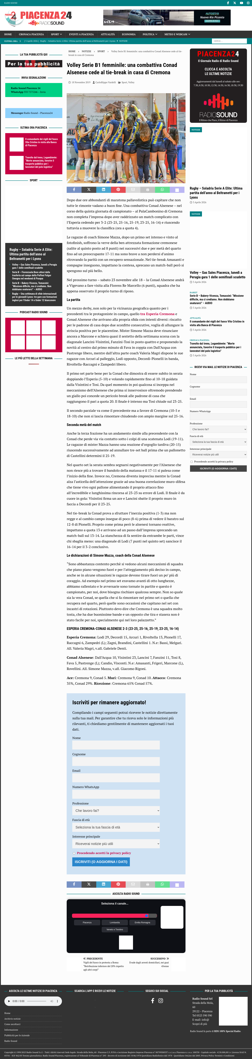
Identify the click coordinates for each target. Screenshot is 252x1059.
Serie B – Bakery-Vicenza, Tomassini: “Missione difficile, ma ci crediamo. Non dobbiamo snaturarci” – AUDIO (31, 286)
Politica (148, 34)
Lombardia (115, 922)
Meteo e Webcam (175, 34)
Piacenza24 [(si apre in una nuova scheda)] (46, 113)
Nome (76, 738)
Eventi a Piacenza (81, 34)
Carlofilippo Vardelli (106, 82)
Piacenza (87, 922)
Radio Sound (10, 3)
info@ (205, 1019)
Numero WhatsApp (85, 787)
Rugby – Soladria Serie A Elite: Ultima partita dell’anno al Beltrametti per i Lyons (31, 254)
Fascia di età (81, 820)
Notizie (86, 51)
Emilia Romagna (142, 922)
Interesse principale (86, 836)
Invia (43, 92)
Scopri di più (199, 1024)
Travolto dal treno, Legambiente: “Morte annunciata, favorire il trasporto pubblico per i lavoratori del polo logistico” (215, 347)
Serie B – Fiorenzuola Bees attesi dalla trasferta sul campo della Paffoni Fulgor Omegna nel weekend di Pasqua (31, 275)
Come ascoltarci (12, 1024)
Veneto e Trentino (115, 929)
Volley (131, 82)
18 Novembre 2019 (81, 82)
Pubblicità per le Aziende (17, 1035)
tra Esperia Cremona (157, 313)
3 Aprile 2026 (199, 202)
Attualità (108, 34)
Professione (80, 803)
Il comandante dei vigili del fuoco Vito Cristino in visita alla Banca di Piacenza (41, 142)
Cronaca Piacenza (31, 34)
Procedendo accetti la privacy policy (104, 853)
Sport (55, 34)
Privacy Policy (207, 1055)
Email (76, 770)
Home (8, 34)
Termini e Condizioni (224, 1055)
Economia (128, 34)
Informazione (11, 1029)
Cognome (79, 754)
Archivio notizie (12, 1018)
